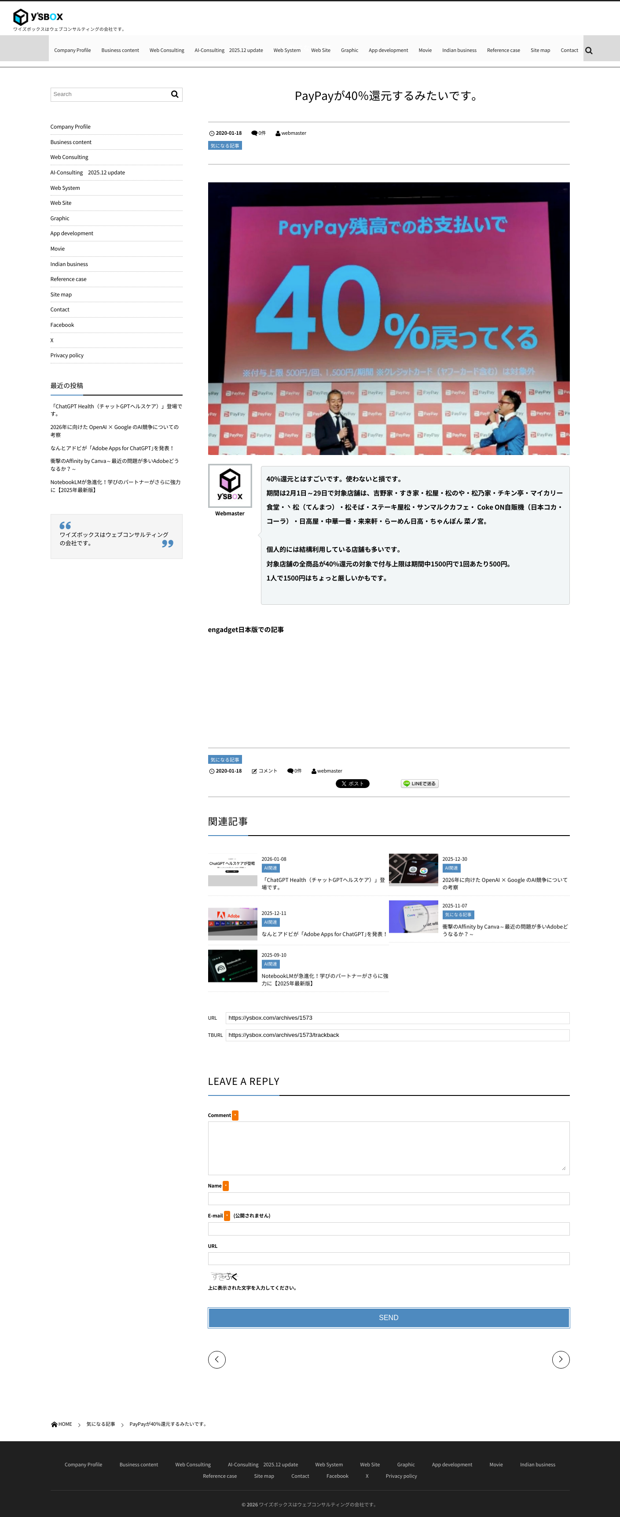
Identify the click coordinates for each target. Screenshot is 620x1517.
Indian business (459, 50)
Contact (569, 50)
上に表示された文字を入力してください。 (253, 1287)
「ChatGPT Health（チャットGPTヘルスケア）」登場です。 (323, 889)
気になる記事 (225, 145)
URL (213, 1246)
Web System (287, 50)
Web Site (320, 50)
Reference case (503, 50)
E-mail (215, 1215)
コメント (267, 770)
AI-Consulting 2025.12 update (229, 50)
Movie (425, 50)
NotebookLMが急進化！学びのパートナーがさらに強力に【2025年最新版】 (325, 985)
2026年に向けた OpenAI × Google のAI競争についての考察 (505, 889)
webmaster (293, 133)
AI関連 (270, 873)
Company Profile (72, 50)
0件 (262, 133)
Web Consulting (167, 50)
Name (215, 1185)
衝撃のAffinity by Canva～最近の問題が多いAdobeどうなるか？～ (506, 936)
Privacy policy (67, 355)
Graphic (349, 50)
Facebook (62, 325)
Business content (120, 50)
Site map (540, 50)
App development (388, 50)
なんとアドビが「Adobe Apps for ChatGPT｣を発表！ (325, 940)
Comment (219, 1115)
